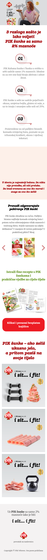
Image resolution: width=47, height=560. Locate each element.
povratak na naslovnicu (23, 542)
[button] (3, 248)
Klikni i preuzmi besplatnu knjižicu (23, 324)
